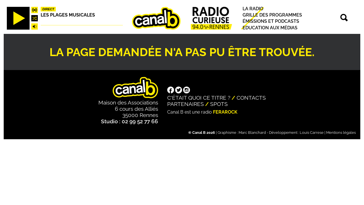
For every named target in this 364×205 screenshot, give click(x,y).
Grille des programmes (272, 15)
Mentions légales (341, 132)
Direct (48, 9)
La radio (253, 8)
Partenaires (185, 104)
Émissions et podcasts (271, 21)
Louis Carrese (312, 132)
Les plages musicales (68, 15)
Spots (219, 104)
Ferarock (225, 112)
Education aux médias (270, 27)
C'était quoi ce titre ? (198, 98)
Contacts (251, 98)
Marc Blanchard (252, 132)
